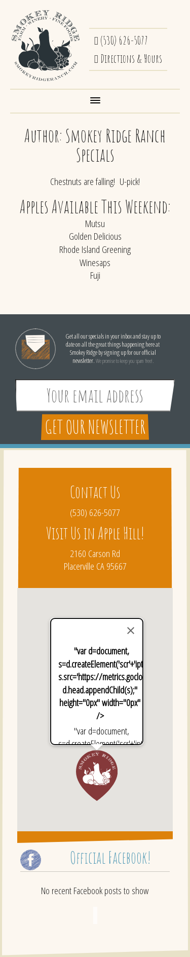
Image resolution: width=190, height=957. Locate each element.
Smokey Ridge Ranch (45, 45)
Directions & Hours (128, 58)
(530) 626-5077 (121, 40)
